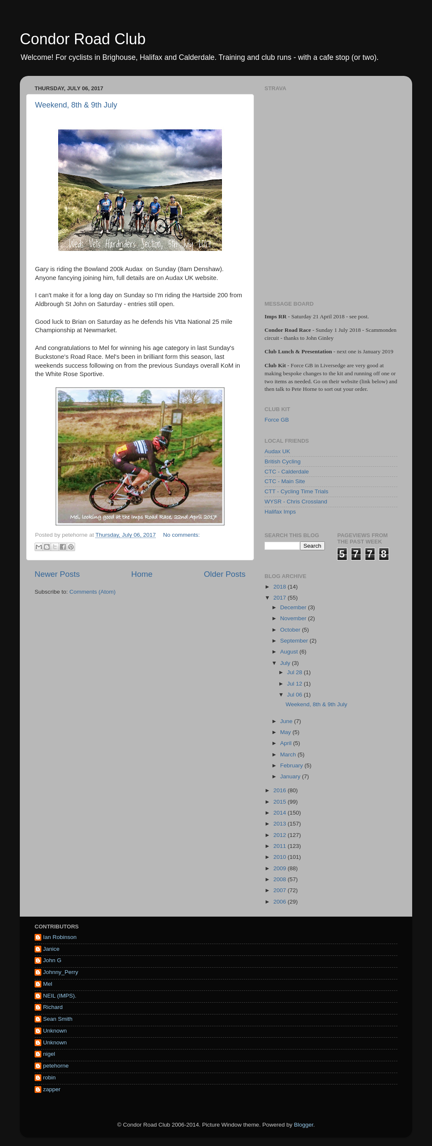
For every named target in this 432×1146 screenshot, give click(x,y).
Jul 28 (295, 672)
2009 (280, 868)
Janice (51, 949)
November (294, 618)
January (291, 776)
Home (141, 574)
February (292, 765)
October (291, 630)
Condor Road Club (83, 39)
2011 (280, 846)
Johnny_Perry (60, 972)
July (286, 663)
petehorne (56, 1066)
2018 (280, 587)
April (286, 743)
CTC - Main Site (285, 481)
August (290, 651)
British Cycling (283, 461)
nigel (49, 1054)
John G (52, 960)
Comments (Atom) (93, 592)
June (287, 721)
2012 (280, 835)
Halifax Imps (280, 511)
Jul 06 (295, 694)
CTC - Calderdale (287, 471)
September (295, 641)
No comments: (181, 535)
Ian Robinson (60, 937)
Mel (47, 984)
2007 (280, 890)
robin (49, 1077)
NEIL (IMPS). (59, 996)
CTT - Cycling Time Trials (296, 491)
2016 (280, 790)
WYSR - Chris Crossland (296, 501)
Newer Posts (57, 574)
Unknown (55, 1031)
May (286, 732)
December (294, 607)
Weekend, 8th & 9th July (76, 105)
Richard (53, 1007)
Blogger (303, 1125)
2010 (280, 857)
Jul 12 (295, 684)
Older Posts (225, 574)
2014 (280, 813)
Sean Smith (58, 1019)
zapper (51, 1089)
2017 (280, 598)
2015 (280, 802)
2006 (280, 902)
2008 (280, 879)
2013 (280, 823)
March (288, 754)
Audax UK (277, 451)
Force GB (277, 420)
